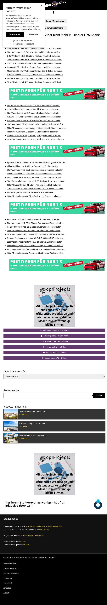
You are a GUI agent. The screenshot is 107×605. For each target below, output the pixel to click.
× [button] (41, 6)
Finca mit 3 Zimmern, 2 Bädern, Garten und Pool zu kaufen (32, 132)
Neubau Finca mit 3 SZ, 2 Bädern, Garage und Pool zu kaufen (34, 135)
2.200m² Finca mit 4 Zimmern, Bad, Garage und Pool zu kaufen (34, 63)
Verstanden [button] (14, 34)
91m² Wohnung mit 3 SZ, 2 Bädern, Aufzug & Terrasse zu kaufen (35, 170)
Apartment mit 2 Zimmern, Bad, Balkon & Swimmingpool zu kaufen (36, 162)
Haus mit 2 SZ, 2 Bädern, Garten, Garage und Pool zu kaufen (33, 67)
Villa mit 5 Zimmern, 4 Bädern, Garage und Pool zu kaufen (32, 166)
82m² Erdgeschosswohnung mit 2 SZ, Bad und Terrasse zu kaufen (35, 181)
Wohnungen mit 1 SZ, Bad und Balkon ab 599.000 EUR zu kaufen (35, 249)
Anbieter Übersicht (9, 568)
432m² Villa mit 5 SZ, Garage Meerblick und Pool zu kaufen (32, 109)
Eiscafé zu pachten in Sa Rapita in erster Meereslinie (30, 192)
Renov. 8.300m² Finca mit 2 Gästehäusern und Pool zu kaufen (34, 227)
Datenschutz (7, 578)
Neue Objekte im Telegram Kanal (54, 336)
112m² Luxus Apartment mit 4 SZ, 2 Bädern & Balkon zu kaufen (34, 242)
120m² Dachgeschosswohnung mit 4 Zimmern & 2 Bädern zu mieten (36, 128)
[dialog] (24, 25)
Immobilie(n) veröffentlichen (54, 347)
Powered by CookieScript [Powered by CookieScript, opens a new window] (24, 44)
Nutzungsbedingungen (11, 573)
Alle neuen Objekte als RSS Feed (54, 341)
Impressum (7, 588)
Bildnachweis (7, 583)
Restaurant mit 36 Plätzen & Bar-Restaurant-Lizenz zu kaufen (33, 120)
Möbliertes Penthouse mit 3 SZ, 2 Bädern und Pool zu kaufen (33, 105)
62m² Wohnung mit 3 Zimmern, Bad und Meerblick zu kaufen (33, 52)
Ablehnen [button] (33, 34)
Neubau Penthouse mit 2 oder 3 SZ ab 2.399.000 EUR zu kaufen (35, 238)
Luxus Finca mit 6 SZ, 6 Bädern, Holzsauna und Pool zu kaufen (34, 174)
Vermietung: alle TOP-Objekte (54, 358)
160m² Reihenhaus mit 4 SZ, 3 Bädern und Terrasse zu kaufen (34, 196)
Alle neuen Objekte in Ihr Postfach (54, 330)
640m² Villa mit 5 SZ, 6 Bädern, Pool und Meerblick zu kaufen (33, 56)
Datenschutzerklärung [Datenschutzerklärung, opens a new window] (32, 29)
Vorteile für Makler (9, 563)
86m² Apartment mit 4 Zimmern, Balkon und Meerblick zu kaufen (35, 124)
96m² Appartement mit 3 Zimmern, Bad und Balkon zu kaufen (33, 113)
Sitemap (6, 592)
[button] (24, 40)
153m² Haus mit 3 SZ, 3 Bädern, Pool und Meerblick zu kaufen (34, 185)
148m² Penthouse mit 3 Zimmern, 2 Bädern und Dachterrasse (33, 231)
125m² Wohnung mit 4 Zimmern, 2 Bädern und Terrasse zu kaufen (35, 139)
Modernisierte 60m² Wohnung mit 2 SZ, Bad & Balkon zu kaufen (34, 71)
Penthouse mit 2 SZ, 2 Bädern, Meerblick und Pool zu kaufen (33, 219)
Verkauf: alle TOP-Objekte (54, 353)
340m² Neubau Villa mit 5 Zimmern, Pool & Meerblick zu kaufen (34, 60)
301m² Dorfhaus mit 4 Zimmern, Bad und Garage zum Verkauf (34, 82)
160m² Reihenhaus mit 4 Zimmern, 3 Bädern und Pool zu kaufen (35, 253)
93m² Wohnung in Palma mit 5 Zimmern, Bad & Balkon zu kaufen (35, 189)
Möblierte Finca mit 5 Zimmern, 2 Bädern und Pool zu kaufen (33, 78)
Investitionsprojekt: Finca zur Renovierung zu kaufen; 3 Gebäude (35, 246)
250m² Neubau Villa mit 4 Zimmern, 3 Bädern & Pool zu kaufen (34, 48)
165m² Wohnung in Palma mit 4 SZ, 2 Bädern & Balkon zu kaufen (35, 234)
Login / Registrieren (53, 21)
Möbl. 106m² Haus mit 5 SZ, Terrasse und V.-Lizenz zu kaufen (34, 177)
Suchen (99, 395)
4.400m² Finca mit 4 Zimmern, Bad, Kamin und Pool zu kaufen (34, 117)
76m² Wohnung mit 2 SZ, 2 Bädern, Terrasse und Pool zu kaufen (35, 223)
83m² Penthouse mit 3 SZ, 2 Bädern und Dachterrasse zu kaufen (35, 75)
